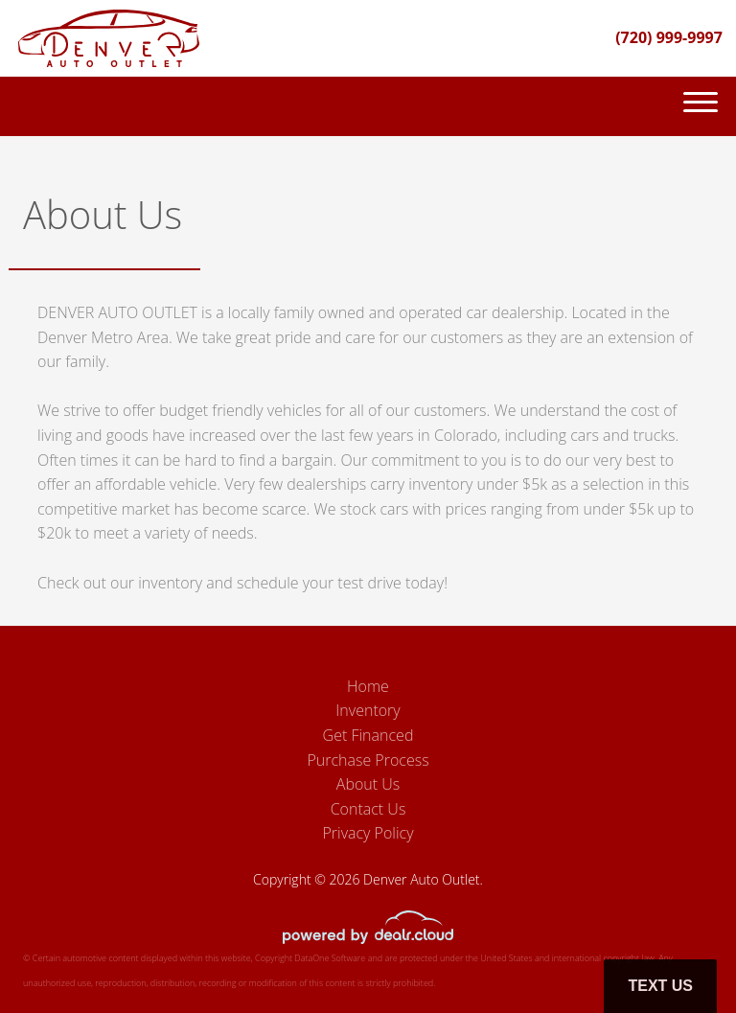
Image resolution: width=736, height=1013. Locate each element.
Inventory (367, 710)
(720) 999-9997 (669, 37)
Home (368, 686)
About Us (368, 783)
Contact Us (368, 808)
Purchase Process (367, 760)
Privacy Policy (367, 832)
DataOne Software (329, 958)
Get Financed (368, 735)
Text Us (660, 986)
